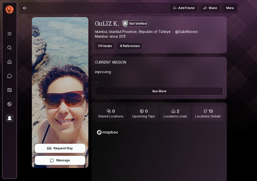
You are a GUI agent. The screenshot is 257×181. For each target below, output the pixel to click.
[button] (10, 90)
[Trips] (10, 104)
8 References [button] (130, 46)
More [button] (230, 8)
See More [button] (159, 91)
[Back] (25, 8)
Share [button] (210, 8)
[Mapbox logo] (107, 132)
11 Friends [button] (105, 46)
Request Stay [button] (60, 148)
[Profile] (10, 118)
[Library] (10, 34)
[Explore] (10, 48)
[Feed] (10, 62)
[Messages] (10, 76)
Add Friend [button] (183, 8)
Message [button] (60, 160)
